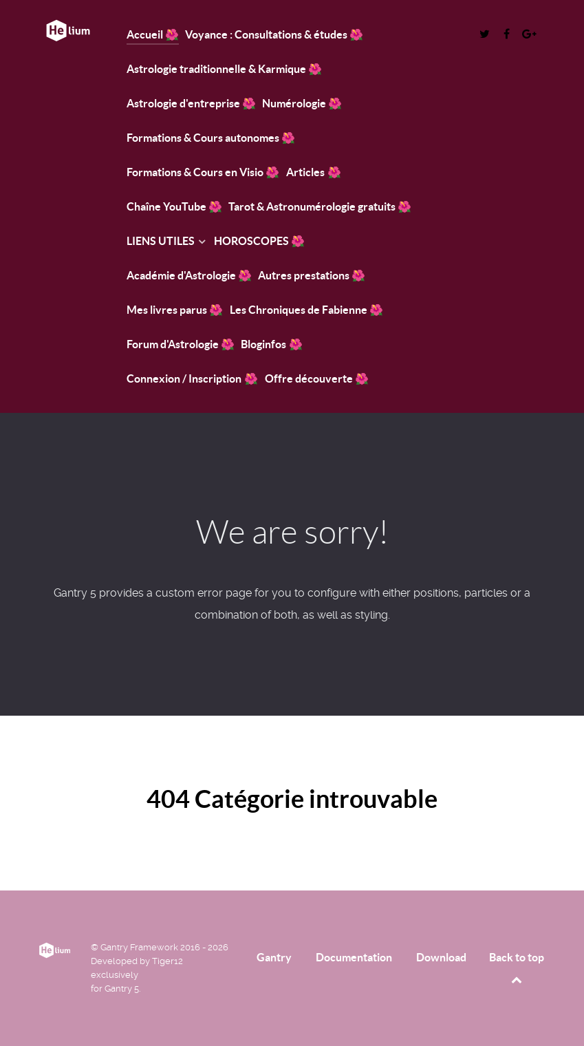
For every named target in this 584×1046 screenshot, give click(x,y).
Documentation (354, 957)
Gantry (274, 957)
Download (441, 957)
